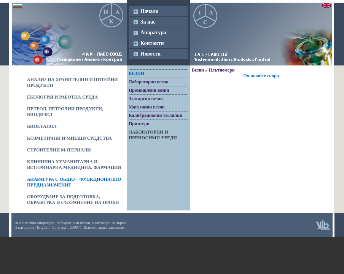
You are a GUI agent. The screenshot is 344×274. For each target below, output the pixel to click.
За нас (147, 22)
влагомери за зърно (109, 222)
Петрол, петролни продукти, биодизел (65, 111)
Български (24, 227)
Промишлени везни (149, 90)
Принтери (139, 123)
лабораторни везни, (74, 222)
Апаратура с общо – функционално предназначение (74, 182)
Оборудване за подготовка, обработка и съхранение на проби (73, 199)
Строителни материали (59, 150)
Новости (150, 54)
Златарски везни (146, 98)
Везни (136, 73)
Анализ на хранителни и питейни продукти (72, 82)
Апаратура (153, 32)
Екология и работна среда (62, 97)
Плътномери (222, 70)
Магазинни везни (147, 107)
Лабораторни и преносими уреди (153, 134)
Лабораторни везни (149, 81)
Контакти (152, 43)
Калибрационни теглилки (155, 115)
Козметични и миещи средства (69, 138)
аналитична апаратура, (35, 222)
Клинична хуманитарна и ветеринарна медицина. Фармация (74, 164)
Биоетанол (42, 126)
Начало (149, 11)
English (43, 227)
